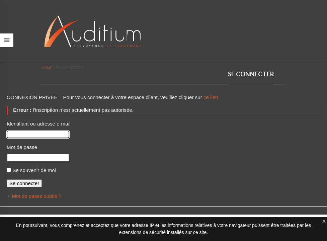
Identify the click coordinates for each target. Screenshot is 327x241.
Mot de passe (22, 147)
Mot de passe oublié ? (36, 196)
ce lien (210, 97)
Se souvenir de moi (34, 170)
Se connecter (24, 183)
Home (47, 68)
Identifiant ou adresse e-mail (38, 124)
